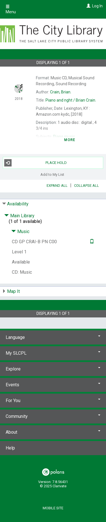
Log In (97, 6)
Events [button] (53, 384)
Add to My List (52, 174)
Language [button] (53, 337)
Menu (11, 9)
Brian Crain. (71, 100)
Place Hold (35, 162)
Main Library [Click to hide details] (19, 215)
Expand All (57, 185)
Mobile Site (53, 508)
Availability (18, 204)
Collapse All (86, 185)
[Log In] (87, 6)
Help (10, 448)
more (69, 140)
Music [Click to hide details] (20, 231)
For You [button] (53, 400)
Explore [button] (53, 369)
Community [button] (53, 416)
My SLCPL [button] (53, 353)
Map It (13, 291)
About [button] (53, 432)
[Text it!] (91, 241)
